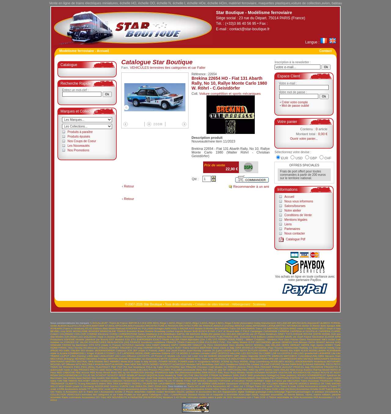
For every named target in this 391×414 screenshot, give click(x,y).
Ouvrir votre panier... (304, 138)
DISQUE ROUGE (302, 334)
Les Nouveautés (79, 145)
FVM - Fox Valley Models (233, 342)
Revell (106, 372)
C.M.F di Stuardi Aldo (227, 331)
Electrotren (318, 336)
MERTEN (113, 358)
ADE (149, 323)
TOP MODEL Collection (204, 380)
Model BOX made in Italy (134, 361)
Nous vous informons (298, 201)
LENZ (214, 353)
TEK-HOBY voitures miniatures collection (100, 380)
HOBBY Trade (333, 345)
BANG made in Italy (300, 328)
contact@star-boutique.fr (249, 29)
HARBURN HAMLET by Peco (196, 345)
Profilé (183, 397)
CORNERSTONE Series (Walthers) (137, 334)
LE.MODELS (183, 353)
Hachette (139, 345)
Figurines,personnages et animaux (305, 391)
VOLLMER (272, 383)
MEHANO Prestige (96, 358)
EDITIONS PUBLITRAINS (218, 336)
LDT (173, 353)
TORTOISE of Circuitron (231, 380)
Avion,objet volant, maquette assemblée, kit (263, 394)
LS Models (169, 356)
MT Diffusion (68, 364)
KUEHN (99, 353)
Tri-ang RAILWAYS (88, 383)
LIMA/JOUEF (107, 356)
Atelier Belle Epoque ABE (327, 325)
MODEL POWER (158, 361)
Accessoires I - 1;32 (330, 397)
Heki (267, 345)
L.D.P (118, 353)
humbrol (194, 347)
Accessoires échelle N (317, 386)
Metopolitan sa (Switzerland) (144, 358)
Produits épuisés (79, 136)
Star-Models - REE (115, 378)
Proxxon (153, 369)
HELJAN (275, 345)
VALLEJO (191, 383)
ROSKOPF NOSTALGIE (279, 372)
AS (299, 325)
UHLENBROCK (166, 383)
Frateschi (190, 342)
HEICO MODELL (254, 345)
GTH (91, 345)
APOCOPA (121, 325)
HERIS (285, 345)
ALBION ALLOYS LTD (70, 325)
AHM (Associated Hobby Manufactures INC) (258, 323)
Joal (168, 350)
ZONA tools (161, 386)
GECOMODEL (263, 342)
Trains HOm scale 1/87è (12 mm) (172, 389)
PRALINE (191, 367)
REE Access (82, 372)
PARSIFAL (319, 364)
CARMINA (283, 331)
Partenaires (292, 229)
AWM (167, 328)
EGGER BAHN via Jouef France (294, 336)
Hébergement (241, 304)
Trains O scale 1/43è (231, 389)
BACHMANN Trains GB (227, 328)
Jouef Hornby (194, 350)
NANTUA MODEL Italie (117, 364)
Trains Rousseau (310, 380)
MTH (78, 364)
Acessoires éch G (76, 391)
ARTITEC (281, 325)
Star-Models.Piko (265, 378)
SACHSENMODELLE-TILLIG (74, 375)
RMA (204, 372)
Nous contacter (294, 233)
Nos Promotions (78, 150)
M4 (205, 356)
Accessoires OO (91, 397)
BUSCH (203, 331)
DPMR (119, 336)
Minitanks (335, 358)
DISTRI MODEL (322, 334)
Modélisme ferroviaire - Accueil (84, 51)
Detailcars (271, 334)
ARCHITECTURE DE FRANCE (196, 325)
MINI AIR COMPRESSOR (283, 358)
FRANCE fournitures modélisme (147, 342)
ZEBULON (141, 386)
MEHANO (80, 358)
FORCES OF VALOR (76, 342)
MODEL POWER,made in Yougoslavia (190, 361)
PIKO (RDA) (88, 367)
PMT (119, 367)
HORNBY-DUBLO (153, 347)
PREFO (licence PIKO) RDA (243, 367)
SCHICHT (101, 375)
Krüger (90, 353)
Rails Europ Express (301, 369)
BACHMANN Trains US (253, 328)
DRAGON (129, 336)
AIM (285, 323)
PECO (329, 364)
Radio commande (71, 397)
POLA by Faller (154, 367)
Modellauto (320, 361)
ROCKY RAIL (215, 372)
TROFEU (136, 383)
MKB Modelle (95, 361)
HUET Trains (182, 347)
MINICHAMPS (321, 358)
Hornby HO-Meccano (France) (91, 347)
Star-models (98, 378)
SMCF (243, 375)
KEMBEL (263, 350)
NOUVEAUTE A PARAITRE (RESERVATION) (137, 397)
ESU (127, 339)
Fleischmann (314, 339)
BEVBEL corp (57, 331)
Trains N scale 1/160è (292, 386)
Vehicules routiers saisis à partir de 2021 (210, 397)
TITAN (187, 380)
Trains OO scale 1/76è (267, 386)
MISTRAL (82, 361)
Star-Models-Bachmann (220, 378)
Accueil (289, 196)
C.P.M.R (244, 331)
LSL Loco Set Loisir (187, 356)
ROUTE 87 (327, 372)
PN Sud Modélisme (134, 367)
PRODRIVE (317, 367)
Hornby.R (169, 347)
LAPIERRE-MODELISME (136, 353)
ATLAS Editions (93, 328)
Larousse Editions (160, 353)
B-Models (208, 328)
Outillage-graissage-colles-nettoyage (265, 391)
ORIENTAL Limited (249, 364)
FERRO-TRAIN (226, 339)
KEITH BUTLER (249, 350)
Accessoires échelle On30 (310, 389)
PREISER (266, 367)
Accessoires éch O (253, 389)
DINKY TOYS (285, 334)
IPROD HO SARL (60, 350)
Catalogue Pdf (295, 239)
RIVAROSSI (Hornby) (142, 372)
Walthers (283, 383)
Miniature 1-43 (171, 397)
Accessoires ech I (243, 397)
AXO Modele (196, 328)
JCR (129, 350)
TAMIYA (72, 380)
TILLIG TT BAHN (173, 380)
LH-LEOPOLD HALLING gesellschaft (297, 353)
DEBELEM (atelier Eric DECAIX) (218, 334)
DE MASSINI (193, 334)
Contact (325, 51)
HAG (148, 345)
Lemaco (195, 353)
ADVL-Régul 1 (160, 323)
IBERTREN (206, 347)
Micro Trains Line (204, 358)
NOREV (154, 364)
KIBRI (297, 350)
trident (102, 383)
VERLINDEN (218, 383)
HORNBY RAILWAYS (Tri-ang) (125, 347)
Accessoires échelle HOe (139, 389)
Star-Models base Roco (166, 378)
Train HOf (105, 397)
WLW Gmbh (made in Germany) (76, 386)
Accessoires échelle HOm (205, 389)
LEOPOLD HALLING (229, 353)
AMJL (111, 325)
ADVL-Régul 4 (209, 323)
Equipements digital (233, 391)
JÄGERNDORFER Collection (110, 350)
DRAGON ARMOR (146, 336)
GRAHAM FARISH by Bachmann (69, 345)
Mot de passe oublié (295, 105)
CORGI (114, 334)
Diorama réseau (197, 394)
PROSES (84, 369)
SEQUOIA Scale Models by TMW (164, 375)
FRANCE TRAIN (175, 342)
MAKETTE (265, 356)
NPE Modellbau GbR (207, 364)
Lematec (205, 353)
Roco (227, 372)
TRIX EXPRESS (122, 383)
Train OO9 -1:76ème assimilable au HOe (276, 397)
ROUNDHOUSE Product (306, 372)
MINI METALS (305, 358)
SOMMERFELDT (316, 375)
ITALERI (75, 350)
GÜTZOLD (127, 345)
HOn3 (53, 400)
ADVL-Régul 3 (193, 323)
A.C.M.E (142, 323)
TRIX (109, 383)
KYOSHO (109, 353)
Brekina (149, 331)
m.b (201, 356)
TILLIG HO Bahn (154, 380)
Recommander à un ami (251, 186)
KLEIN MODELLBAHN (313, 350)
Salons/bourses (294, 206)
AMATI (95, 325)
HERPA (305, 345)
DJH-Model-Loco (73, 336)
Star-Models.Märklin (244, 378)
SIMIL (236, 375)
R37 (205, 369)
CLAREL (336, 331)
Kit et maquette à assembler (222, 394)
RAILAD (284, 369)
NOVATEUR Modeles (184, 364)
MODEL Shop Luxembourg (254, 361)
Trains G (60, 391)
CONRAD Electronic (98, 334)
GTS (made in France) (108, 345)
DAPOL (181, 334)
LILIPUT (64, 356)
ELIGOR (329, 336)
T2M (59, 380)
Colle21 (54, 334)
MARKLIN (277, 356)
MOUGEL (55, 364)
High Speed (316, 345)
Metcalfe (123, 358)
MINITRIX (70, 361)
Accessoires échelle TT (77, 389)
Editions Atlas (164, 336)
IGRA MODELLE (244, 347)
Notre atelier (292, 210)
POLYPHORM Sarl (174, 367)
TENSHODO (130, 380)
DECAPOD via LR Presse (251, 334)
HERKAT (295, 345)
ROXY (337, 372)
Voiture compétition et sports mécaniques (230, 93)
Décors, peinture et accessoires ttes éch (199, 391)
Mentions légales (295, 219)
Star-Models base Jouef (139, 378)
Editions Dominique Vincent (188, 336)
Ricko (114, 372)
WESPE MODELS (299, 383)
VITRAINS (255, 383)
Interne (291, 394)
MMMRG (115, 361)
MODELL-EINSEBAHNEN (299, 361)
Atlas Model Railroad (113, 328)
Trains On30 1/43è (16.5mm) (280, 389)
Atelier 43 (307, 325)
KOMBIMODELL (77, 353)
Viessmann (232, 383)
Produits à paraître (80, 132)
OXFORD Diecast (279, 364)
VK (263, 383)
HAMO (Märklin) (161, 345)
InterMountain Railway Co (297, 347)
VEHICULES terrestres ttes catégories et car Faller (168, 67)
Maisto (243, 356)
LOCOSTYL (143, 356)
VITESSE (244, 383)
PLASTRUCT (103, 367)
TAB (65, 380)
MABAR (212, 356)
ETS (133, 339)
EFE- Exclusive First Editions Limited (254, 336)
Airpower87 (313, 323)
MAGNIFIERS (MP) (228, 356)
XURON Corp (126, 386)
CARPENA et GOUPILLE (304, 331)
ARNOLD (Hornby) (224, 325)
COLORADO (67, 334)
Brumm (188, 331)
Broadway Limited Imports (169, 331)
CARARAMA (270, 331)
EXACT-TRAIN (161, 339)
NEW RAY (136, 364)
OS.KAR (264, 364)
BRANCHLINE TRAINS (113, 331)
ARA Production (136, 325)
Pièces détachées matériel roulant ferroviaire (150, 391)
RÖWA (54, 375)
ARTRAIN (292, 325)
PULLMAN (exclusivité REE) (186, 369)
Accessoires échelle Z (112, 391)
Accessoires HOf (308, 397)
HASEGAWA (221, 345)
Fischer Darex (298, 339)
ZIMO (151, 386)
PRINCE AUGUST (282, 367)
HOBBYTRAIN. (58, 347)
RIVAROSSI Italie (164, 372)
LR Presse (157, 356)
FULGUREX (212, 342)
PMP (113, 367)
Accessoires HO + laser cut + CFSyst (233, 386)
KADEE (227, 350)
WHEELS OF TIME (320, 383)
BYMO (211, 331)
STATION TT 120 (299, 378)
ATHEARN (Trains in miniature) (67, 328)
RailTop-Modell (321, 369)
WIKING (336, 383)
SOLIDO (301, 375)
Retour (129, 186)
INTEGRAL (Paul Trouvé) (269, 347)
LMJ (117, 356)
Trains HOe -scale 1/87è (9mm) (108, 389)
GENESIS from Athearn (294, 342)
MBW (321, 356)
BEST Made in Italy (330, 328)
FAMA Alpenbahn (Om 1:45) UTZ (198, 339)
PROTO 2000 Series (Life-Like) (130, 369)
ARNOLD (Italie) (243, 325)
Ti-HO (141, 380)
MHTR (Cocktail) (169, 358)
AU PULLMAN (146, 328)
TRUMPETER (150, 383)
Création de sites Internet (212, 304)
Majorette (253, 356)
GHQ (338, 342)
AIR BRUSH (294, 323)
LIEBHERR (324, 353)
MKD (106, 361)
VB (199, 383)
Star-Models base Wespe (193, 378)
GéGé (312, 342)
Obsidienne (232, 364)
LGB (274, 353)
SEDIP (122, 375)
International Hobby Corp (327, 347)
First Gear (283, 339)
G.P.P (251, 342)
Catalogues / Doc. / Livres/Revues (168, 394)
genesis (276, 342)
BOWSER (94, 331)
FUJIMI (200, 342)
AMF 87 (103, 325)
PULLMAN (164, 369)
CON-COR (80, 334)
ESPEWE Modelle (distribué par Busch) (86, 339)
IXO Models (87, 350)
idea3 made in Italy (224, 347)
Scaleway (259, 304)
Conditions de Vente (298, 215)
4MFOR (132, 323)
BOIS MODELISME (77, 331)
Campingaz (256, 331)
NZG (222, 364)
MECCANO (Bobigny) (62, 358)
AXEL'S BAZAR (179, 328)
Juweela (206, 350)
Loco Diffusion (128, 356)
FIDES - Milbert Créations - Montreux (256, 339)
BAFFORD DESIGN (278, 328)
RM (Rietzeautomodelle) (188, 372)
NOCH (146, 364)
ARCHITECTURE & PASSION (161, 325)
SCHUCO (112, 375)
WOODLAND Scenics (107, 386)
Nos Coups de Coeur (82, 141)
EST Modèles (116, 339)
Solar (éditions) (288, 375)
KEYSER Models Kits (281, 350)
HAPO (174, 345)
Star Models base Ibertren (77, 378)
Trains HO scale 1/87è (199, 386)
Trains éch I (93, 391)
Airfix (304, 323)
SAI (93, 375)
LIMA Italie (93, 356)
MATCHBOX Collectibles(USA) (300, 356)
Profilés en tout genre (136, 394)
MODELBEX (277, 361)
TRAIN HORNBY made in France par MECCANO (273, 380)
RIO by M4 (124, 372)
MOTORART (334, 361)
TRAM (337, 380)
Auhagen (159, 328)
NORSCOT (165, 364)
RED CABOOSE (66, 372)
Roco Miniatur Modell (242, 372)
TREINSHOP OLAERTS (63, 383)
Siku (196, 375)
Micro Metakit (186, 358)
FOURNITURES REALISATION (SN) (109, 342)
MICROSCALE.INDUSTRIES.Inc (232, 358)
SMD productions (256, 375)
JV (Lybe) (217, 350)
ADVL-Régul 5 (225, 323)
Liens (288, 224)
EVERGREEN (144, 339)
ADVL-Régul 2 (177, 323)
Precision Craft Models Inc (212, 367)
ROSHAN (259, 372)
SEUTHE (188, 375)
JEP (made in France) (145, 350)
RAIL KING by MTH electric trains (261, 369)
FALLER (174, 339)
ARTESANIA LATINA (264, 325)
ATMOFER (131, 328)
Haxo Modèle (236, 345)
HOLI (71, 347)
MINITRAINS (57, 361)
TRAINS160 (326, 380)
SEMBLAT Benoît (136, 375)
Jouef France (178, 350)
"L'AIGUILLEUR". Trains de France (109, 323)
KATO (236, 350)
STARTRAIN (282, 378)
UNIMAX (180, 383)
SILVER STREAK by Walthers (215, 375)
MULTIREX (88, 364)
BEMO (315, 328)
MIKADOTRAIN (259, 358)
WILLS (54, 386)
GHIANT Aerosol (325, 342)
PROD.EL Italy (301, 367)
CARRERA (325, 331)
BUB (195, 331)
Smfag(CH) (273, 375)
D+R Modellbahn (167, 334)
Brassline (131, 331)
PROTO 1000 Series (101, 369)
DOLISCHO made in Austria (99, 336)
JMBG (161, 350)
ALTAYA (86, 325)
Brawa (140, 331)
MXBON (99, 364)
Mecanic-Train (332, 356)
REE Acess (96, 372)
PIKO (77, 367)
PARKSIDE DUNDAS (301, 364)
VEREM (206, 383)
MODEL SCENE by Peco (225, 361)
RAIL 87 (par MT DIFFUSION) (225, 369)
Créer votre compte (295, 102)
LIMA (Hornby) (78, 356)
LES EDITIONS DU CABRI (256, 353)
